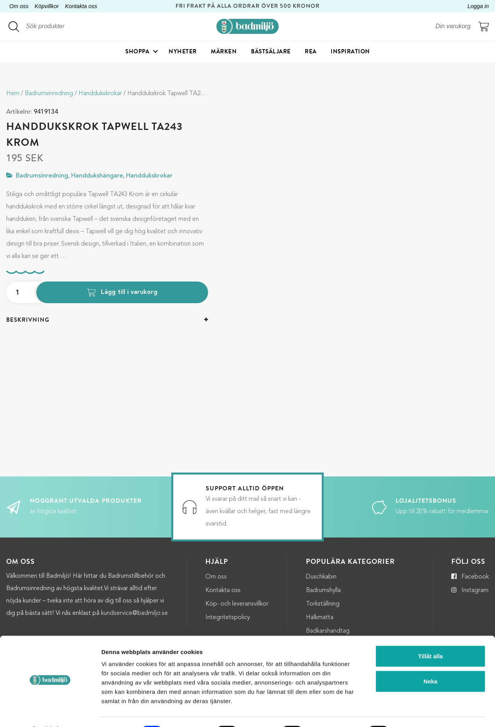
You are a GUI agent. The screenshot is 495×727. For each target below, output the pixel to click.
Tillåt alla (430, 635)
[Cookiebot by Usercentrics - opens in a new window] (50, 712)
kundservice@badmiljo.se (134, 613)
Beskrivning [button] (28, 320)
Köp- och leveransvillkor (236, 604)
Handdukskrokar (100, 93)
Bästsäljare (271, 52)
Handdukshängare (97, 176)
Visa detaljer (421, 711)
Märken (224, 52)
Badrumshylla (323, 590)
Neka (430, 661)
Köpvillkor (47, 6)
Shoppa (137, 52)
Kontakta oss (81, 6)
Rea (311, 52)
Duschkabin (321, 577)
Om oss (19, 6)
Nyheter (183, 52)
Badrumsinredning (49, 93)
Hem (12, 93)
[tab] (107, 320)
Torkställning (323, 604)
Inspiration (350, 52)
